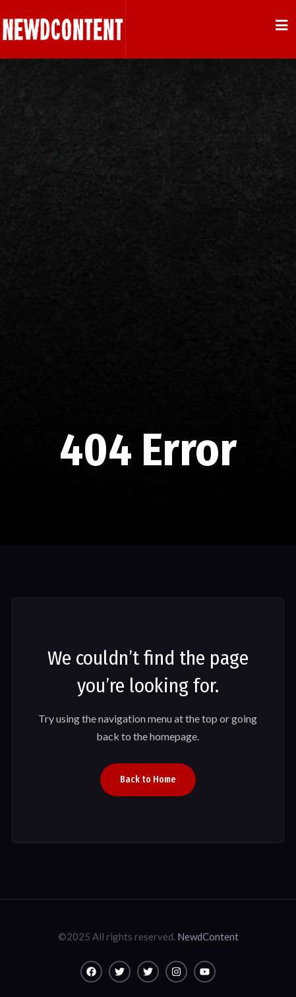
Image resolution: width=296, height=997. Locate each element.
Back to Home (148, 779)
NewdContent (208, 936)
